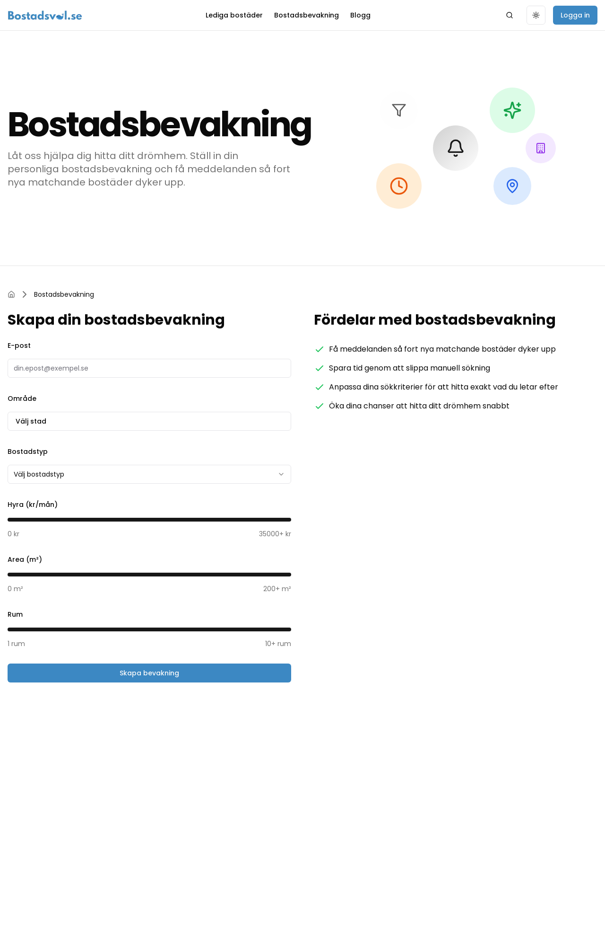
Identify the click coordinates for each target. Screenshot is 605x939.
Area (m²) (25, 559)
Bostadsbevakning (306, 15)
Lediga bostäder (234, 15)
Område (22, 398)
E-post (19, 345)
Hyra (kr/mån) (33, 504)
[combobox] (149, 474)
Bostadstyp (28, 451)
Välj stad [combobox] (149, 421)
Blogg (360, 15)
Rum (15, 614)
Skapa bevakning (149, 673)
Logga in (575, 15)
